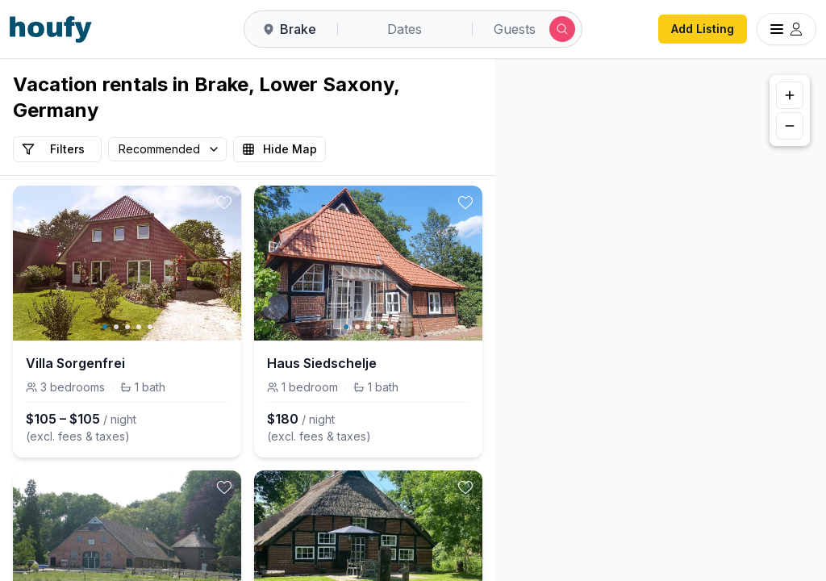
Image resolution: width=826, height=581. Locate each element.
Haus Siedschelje (322, 363)
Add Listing (702, 29)
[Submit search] (562, 29)
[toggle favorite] (224, 202)
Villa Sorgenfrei (75, 363)
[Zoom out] (789, 126)
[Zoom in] (789, 95)
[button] (638, 322)
